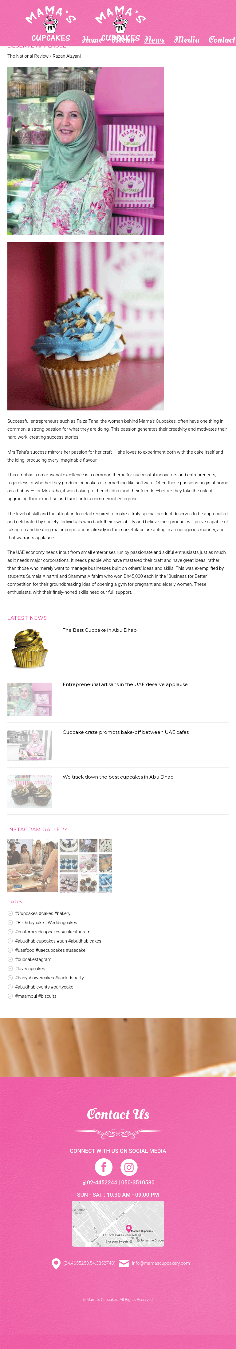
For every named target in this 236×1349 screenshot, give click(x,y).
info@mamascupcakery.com (154, 1263)
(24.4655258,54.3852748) (81, 1263)
